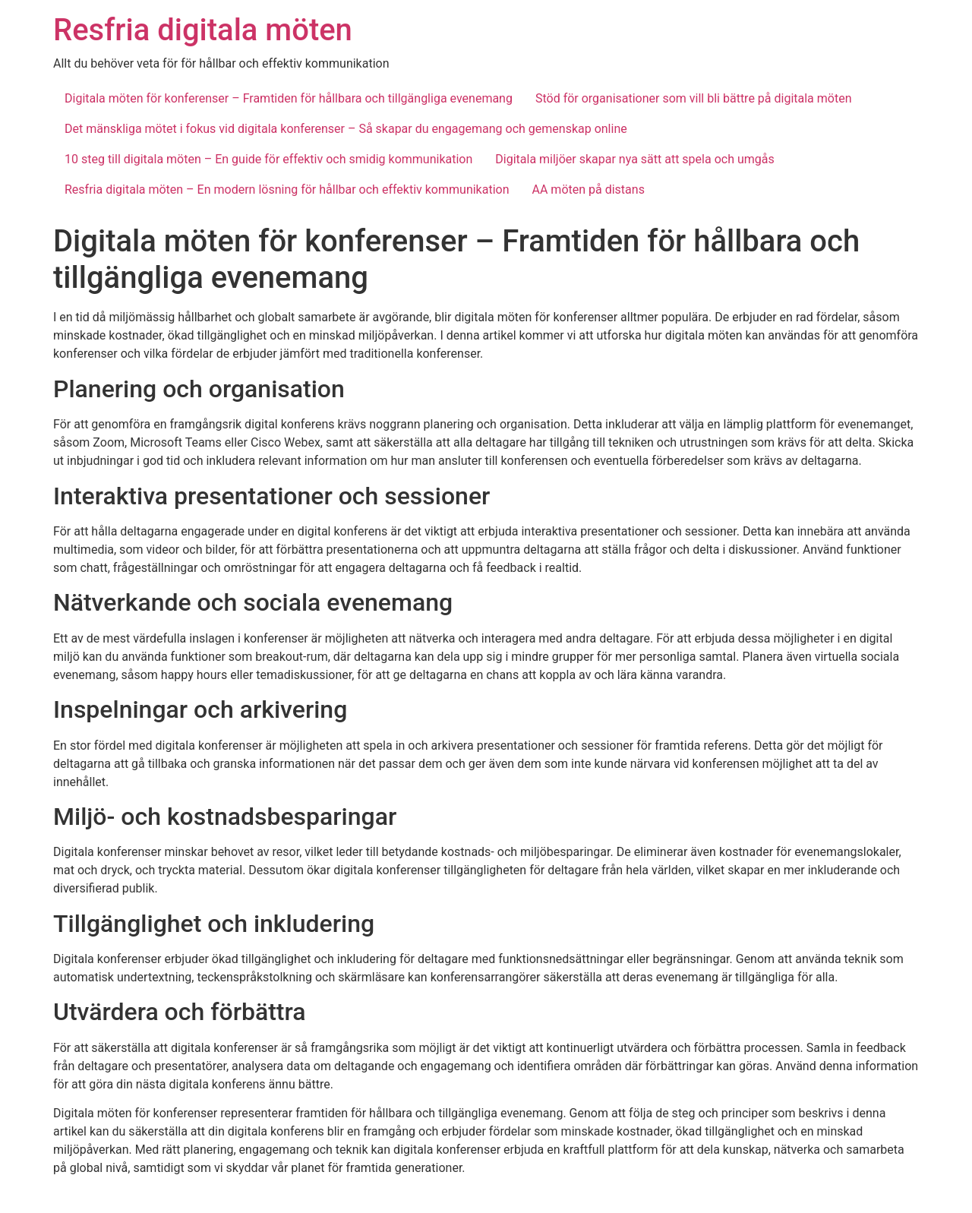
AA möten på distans (588, 189)
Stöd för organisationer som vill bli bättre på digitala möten (693, 98)
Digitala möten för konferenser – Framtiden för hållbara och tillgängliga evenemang (289, 98)
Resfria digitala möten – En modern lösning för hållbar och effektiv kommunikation (287, 189)
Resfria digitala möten (202, 30)
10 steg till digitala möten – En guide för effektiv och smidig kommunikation (268, 159)
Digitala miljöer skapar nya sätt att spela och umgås (634, 159)
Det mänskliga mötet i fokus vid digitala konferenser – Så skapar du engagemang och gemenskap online (346, 129)
